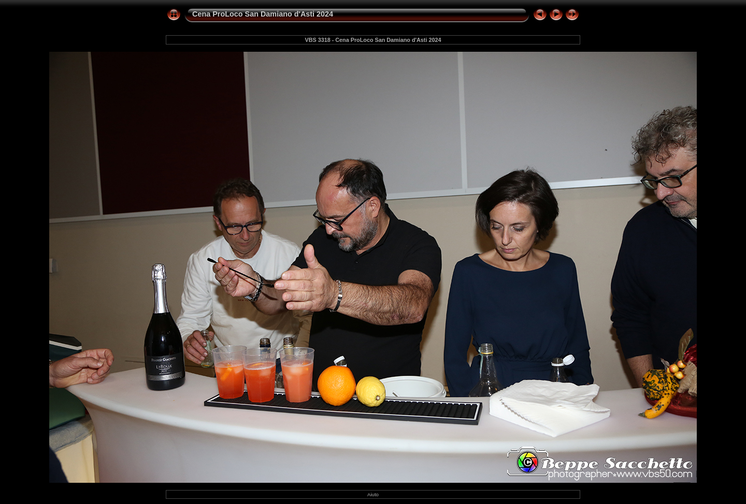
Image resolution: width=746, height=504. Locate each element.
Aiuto (373, 494)
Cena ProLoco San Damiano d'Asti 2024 (262, 14)
